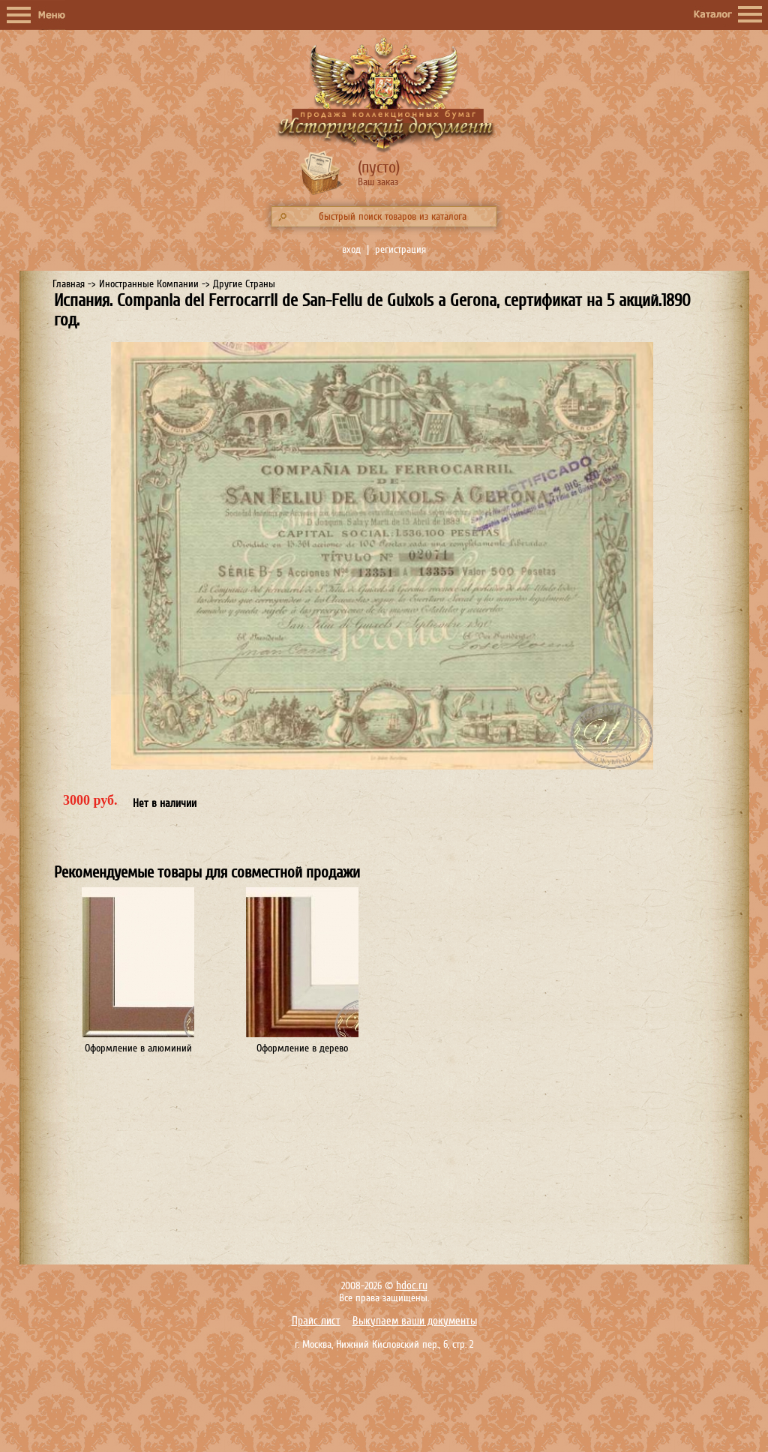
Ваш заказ (378, 182)
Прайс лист (316, 1321)
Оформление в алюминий (138, 1048)
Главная (68, 284)
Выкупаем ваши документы (414, 1321)
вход (351, 249)
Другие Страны (244, 284)
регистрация (400, 249)
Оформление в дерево (302, 1048)
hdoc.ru (412, 1286)
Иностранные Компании (149, 284)
